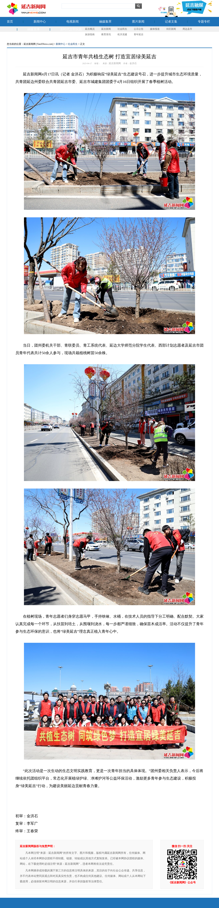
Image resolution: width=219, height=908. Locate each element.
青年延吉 (138, 34)
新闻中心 (40, 21)
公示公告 (138, 29)
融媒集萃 (105, 21)
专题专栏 (204, 21)
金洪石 (133, 63)
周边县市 (187, 29)
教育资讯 (106, 34)
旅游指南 (90, 34)
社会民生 (122, 29)
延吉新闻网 (115, 63)
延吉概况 (90, 29)
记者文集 (171, 21)
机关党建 (122, 34)
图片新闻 (138, 21)
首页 (10, 21)
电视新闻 (72, 21)
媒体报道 (155, 29)
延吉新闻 (106, 29)
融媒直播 (33, 29)
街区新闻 (171, 29)
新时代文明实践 (71, 29)
